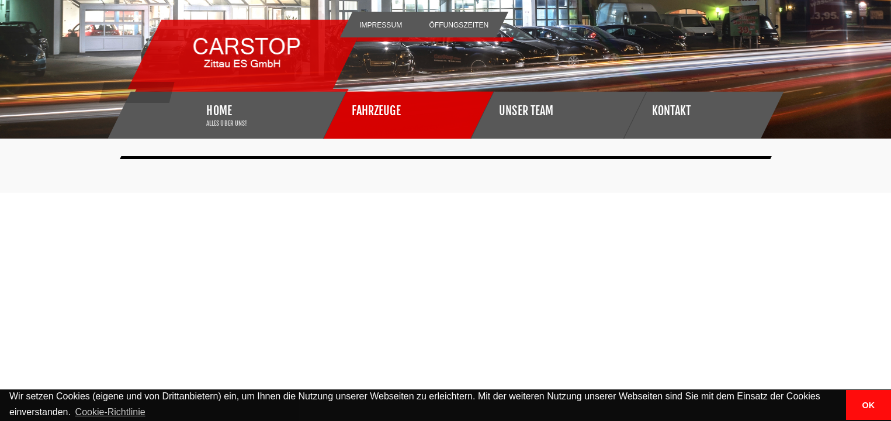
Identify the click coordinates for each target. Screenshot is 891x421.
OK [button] (868, 405)
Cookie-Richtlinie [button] (110, 412)
